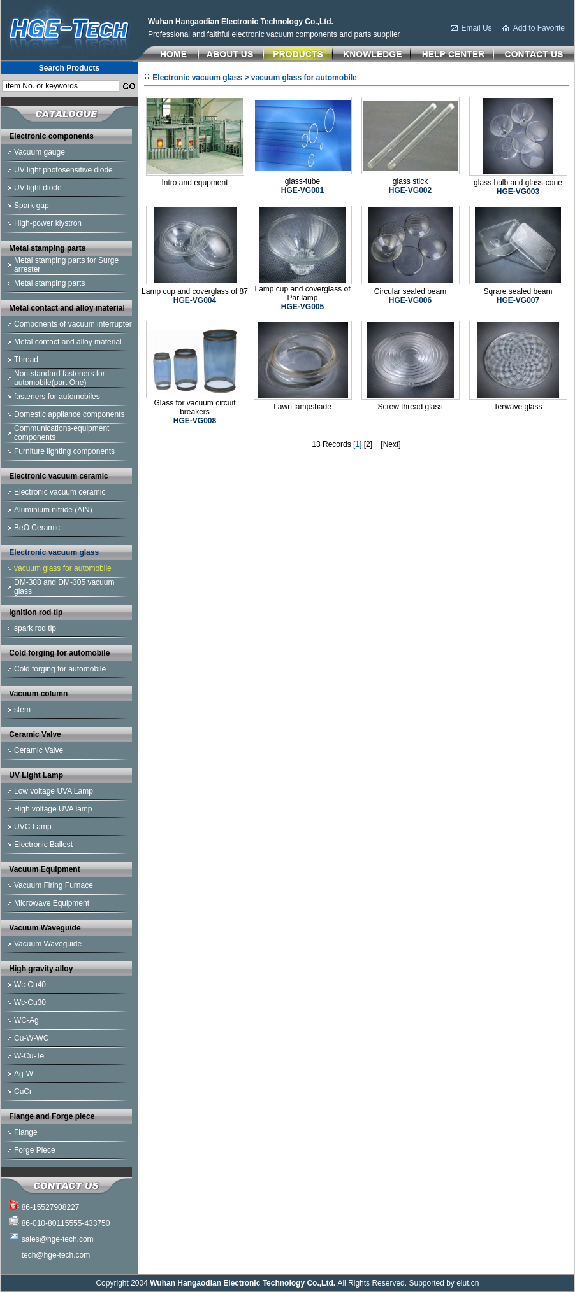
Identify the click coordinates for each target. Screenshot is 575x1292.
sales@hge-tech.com (58, 1239)
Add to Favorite (539, 28)
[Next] (390, 444)
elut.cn (467, 1283)
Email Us (477, 28)
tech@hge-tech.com (56, 1255)
